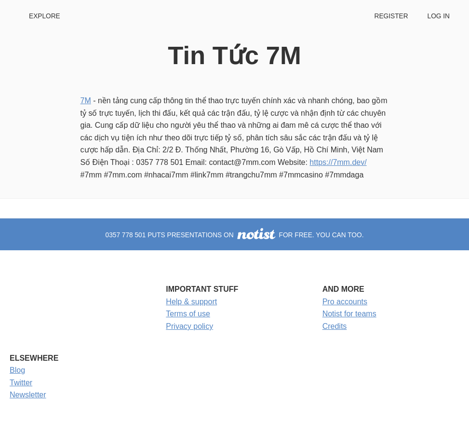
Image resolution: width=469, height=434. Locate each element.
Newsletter (28, 395)
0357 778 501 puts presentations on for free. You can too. (235, 235)
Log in (439, 16)
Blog (17, 370)
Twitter (21, 383)
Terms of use (188, 314)
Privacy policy (189, 326)
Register (391, 16)
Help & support (191, 302)
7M (85, 100)
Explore (44, 16)
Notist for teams (349, 314)
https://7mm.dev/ (337, 162)
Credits (334, 326)
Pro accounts (344, 302)
